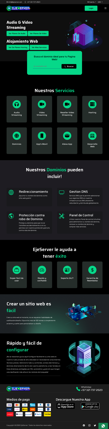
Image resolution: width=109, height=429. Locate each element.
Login (91, 8)
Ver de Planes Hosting (18, 47)
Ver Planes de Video (38, 33)
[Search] (47, 66)
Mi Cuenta (91, 2)
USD (99, 2)
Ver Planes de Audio (17, 33)
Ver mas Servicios (39, 47)
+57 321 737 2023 (92, 390)
